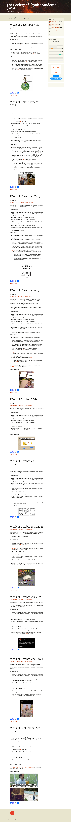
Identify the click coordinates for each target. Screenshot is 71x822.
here (41, 47)
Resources (30, 14)
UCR (29, 160)
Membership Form (56, 71)
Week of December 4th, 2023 (53, 21)
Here (19, 69)
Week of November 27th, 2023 (54, 24)
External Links (37, 14)
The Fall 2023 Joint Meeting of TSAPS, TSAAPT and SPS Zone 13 (22, 767)
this (20, 44)
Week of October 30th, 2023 (53, 33)
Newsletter (56, 67)
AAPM (14, 352)
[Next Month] (62, 41)
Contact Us (50, 14)
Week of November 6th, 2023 (53, 30)
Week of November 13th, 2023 (54, 27)
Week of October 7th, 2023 (26, 597)
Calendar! (43, 14)
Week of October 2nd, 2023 (26, 659)
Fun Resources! (52, 85)
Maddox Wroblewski (29, 30)
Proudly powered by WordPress (12, 819)
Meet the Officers (23, 14)
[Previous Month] (50, 41)
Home (8, 14)
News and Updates (14, 14)
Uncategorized (21, 30)
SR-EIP (13, 250)
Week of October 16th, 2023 (26, 526)
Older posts (15, 813)
